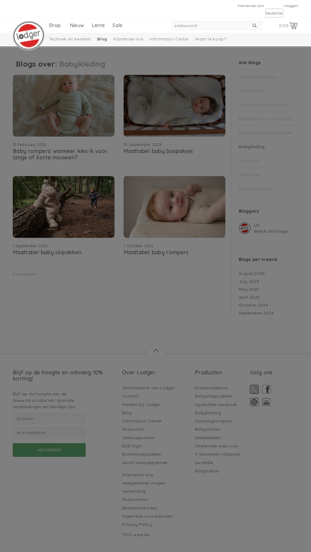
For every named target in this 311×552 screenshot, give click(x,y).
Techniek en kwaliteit (70, 38)
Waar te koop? (210, 38)
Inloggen (290, 5)
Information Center (169, 38)
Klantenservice (251, 5)
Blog (102, 38)
